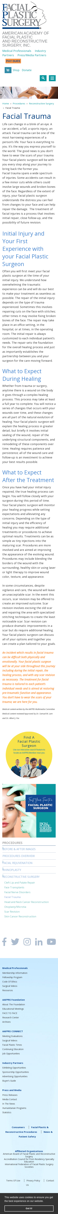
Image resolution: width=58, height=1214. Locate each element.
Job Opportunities (11, 1053)
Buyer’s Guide (9, 1080)
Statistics (6, 1112)
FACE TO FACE (9, 1013)
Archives (6, 1021)
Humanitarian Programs (14, 1108)
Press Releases (9, 1094)
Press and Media (11, 1090)
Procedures (19, 103)
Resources (7, 990)
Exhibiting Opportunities (14, 1067)
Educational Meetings (13, 1008)
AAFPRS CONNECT (12, 1031)
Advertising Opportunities (15, 1076)
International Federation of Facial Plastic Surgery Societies (29, 1165)
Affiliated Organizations (29, 1151)
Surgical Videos (9, 985)
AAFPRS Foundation (13, 999)
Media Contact (9, 1099)
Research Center (10, 1017)
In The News (8, 1103)
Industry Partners (12, 1062)
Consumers (18, 1127)
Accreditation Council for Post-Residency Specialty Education (29, 1160)
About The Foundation (13, 1004)
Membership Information (14, 972)
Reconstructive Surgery (41, 103)
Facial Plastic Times (12, 1044)
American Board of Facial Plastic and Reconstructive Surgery (29, 1155)
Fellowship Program (12, 977)
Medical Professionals (16, 51)
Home (5, 103)
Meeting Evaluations (12, 1036)
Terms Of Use (13, 1180)
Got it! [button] (29, 1208)
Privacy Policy (33, 1180)
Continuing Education (13, 1049)
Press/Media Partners (31, 55)
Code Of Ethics (9, 981)
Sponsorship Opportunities (15, 1072)
